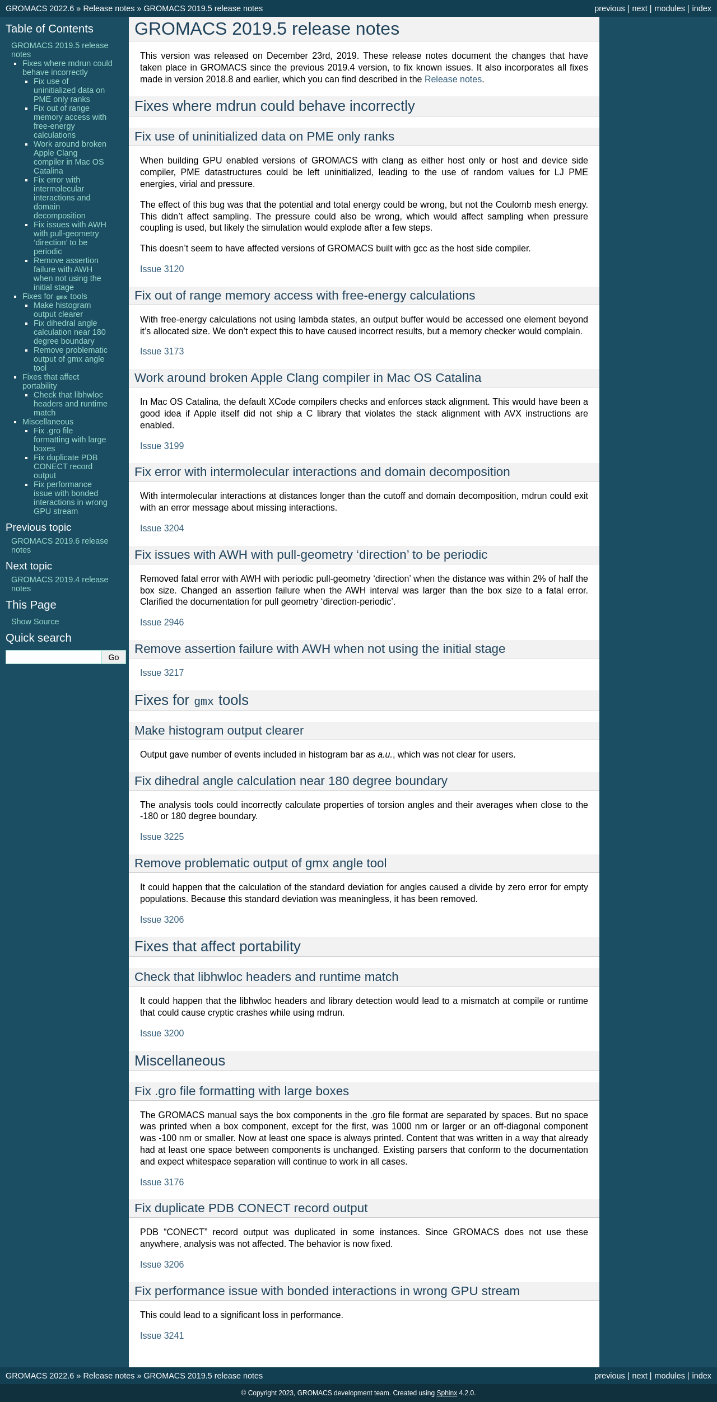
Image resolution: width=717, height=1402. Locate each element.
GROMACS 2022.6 (40, 8)
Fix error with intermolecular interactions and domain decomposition (62, 197)
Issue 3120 (162, 269)
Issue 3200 (162, 1033)
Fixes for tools (54, 296)
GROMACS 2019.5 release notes (203, 8)
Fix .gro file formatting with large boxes (70, 439)
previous (609, 8)
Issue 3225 (162, 837)
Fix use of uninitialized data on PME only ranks (69, 90)
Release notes (108, 8)
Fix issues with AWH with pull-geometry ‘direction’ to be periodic (70, 238)
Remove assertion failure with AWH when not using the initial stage (67, 274)
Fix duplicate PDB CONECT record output (65, 466)
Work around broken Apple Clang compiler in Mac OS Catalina (70, 157)
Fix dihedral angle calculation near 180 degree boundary (70, 332)
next (639, 8)
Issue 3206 (162, 919)
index (701, 8)
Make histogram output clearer (62, 310)
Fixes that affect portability (50, 381)
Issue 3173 (162, 351)
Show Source (35, 621)
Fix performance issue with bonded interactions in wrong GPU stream (71, 498)
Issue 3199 (162, 446)
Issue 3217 (162, 672)
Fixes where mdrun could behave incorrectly (67, 68)
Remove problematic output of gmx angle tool (71, 358)
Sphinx (446, 1393)
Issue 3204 (162, 528)
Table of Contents (50, 28)
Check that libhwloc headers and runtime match (71, 403)
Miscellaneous (47, 421)
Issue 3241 (162, 1335)
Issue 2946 (162, 622)
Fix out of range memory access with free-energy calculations (70, 121)
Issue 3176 (162, 1182)
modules (669, 8)
